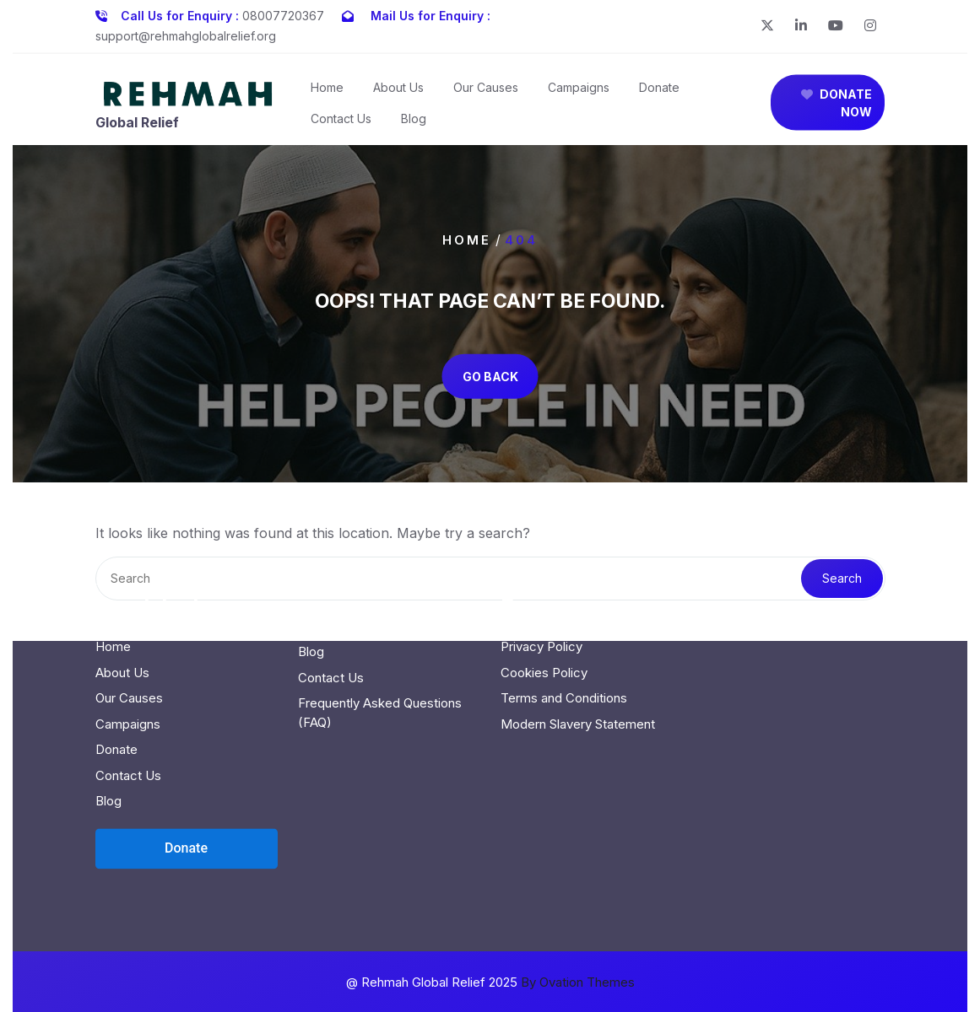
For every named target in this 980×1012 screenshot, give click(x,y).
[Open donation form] (186, 779)
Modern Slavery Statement (578, 655)
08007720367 (283, 12)
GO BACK (490, 376)
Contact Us (341, 123)
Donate (659, 92)
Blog (413, 123)
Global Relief (137, 127)
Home (327, 92)
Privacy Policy (541, 578)
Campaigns (578, 92)
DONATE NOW (836, 108)
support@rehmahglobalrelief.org (185, 32)
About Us (398, 92)
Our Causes (485, 92)
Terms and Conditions (564, 630)
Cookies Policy (544, 603)
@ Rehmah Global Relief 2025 (490, 982)
